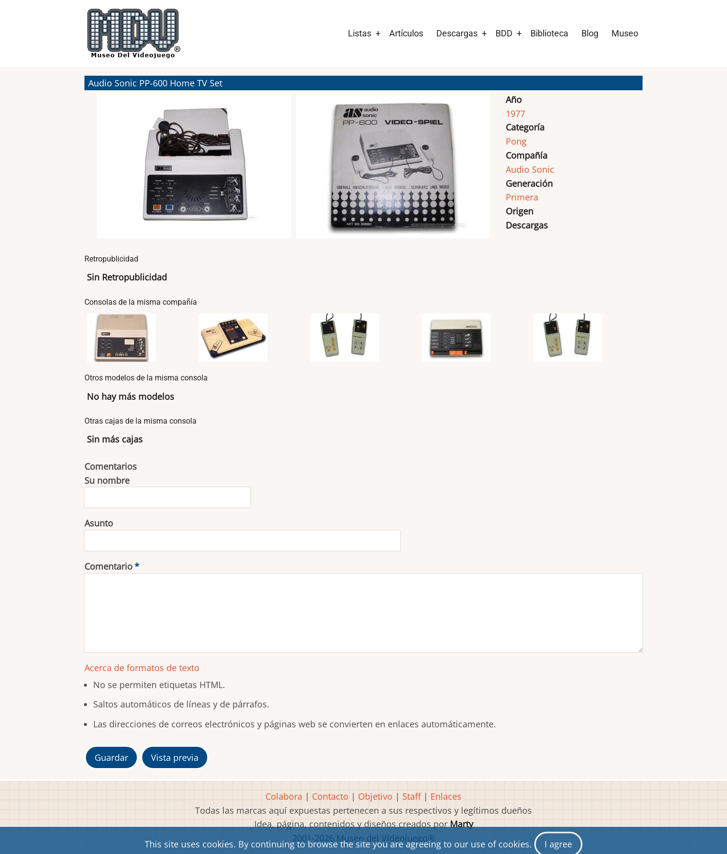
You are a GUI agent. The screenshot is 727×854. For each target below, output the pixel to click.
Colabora (283, 796)
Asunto (98, 523)
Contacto (330, 796)
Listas (359, 33)
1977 (515, 113)
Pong (516, 141)
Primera (522, 197)
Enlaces (446, 796)
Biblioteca (549, 33)
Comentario (108, 566)
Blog (589, 33)
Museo (624, 33)
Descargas (457, 33)
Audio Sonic (530, 169)
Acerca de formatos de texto (141, 667)
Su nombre (107, 480)
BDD (504, 33)
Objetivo (375, 796)
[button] (194, 170)
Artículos (406, 33)
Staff (411, 796)
